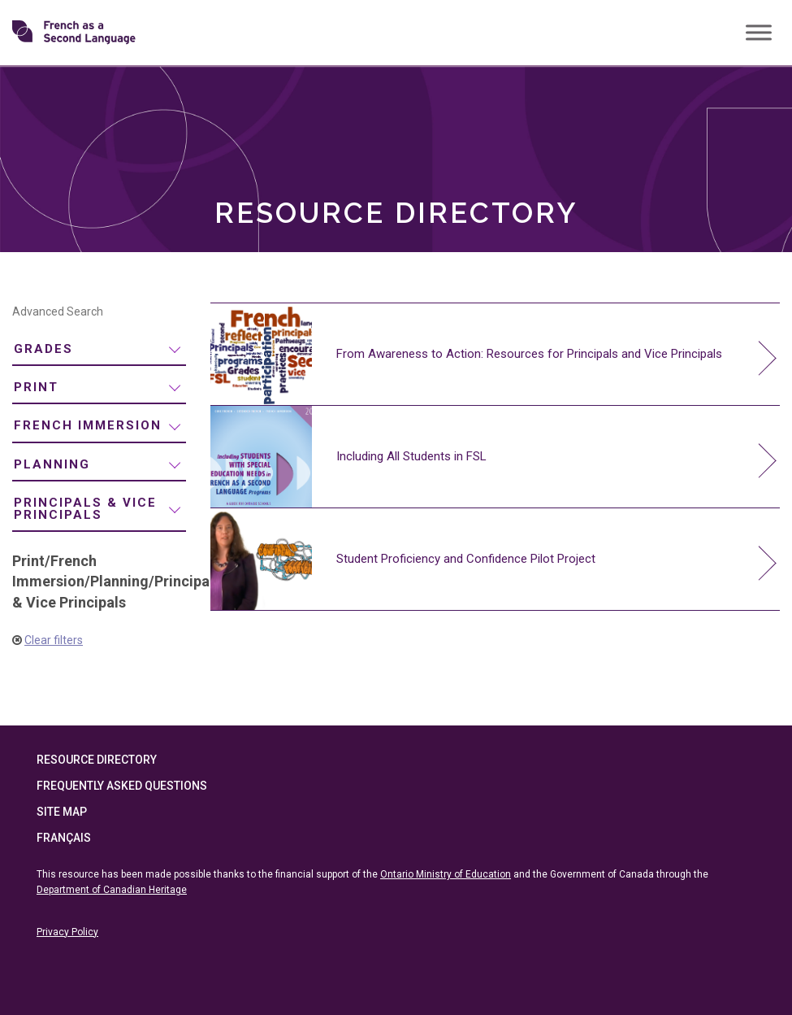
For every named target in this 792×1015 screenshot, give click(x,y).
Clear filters (53, 640)
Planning (52, 464)
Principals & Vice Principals (85, 508)
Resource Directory (97, 759)
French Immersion (88, 425)
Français (64, 837)
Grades (43, 349)
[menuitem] (99, 349)
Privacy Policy (67, 932)
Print (36, 387)
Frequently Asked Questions (122, 785)
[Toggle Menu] (759, 32)
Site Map (62, 811)
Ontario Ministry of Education (445, 874)
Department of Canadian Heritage (112, 889)
